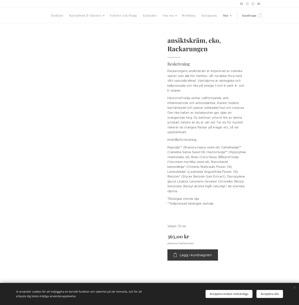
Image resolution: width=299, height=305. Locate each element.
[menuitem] (62, 15)
